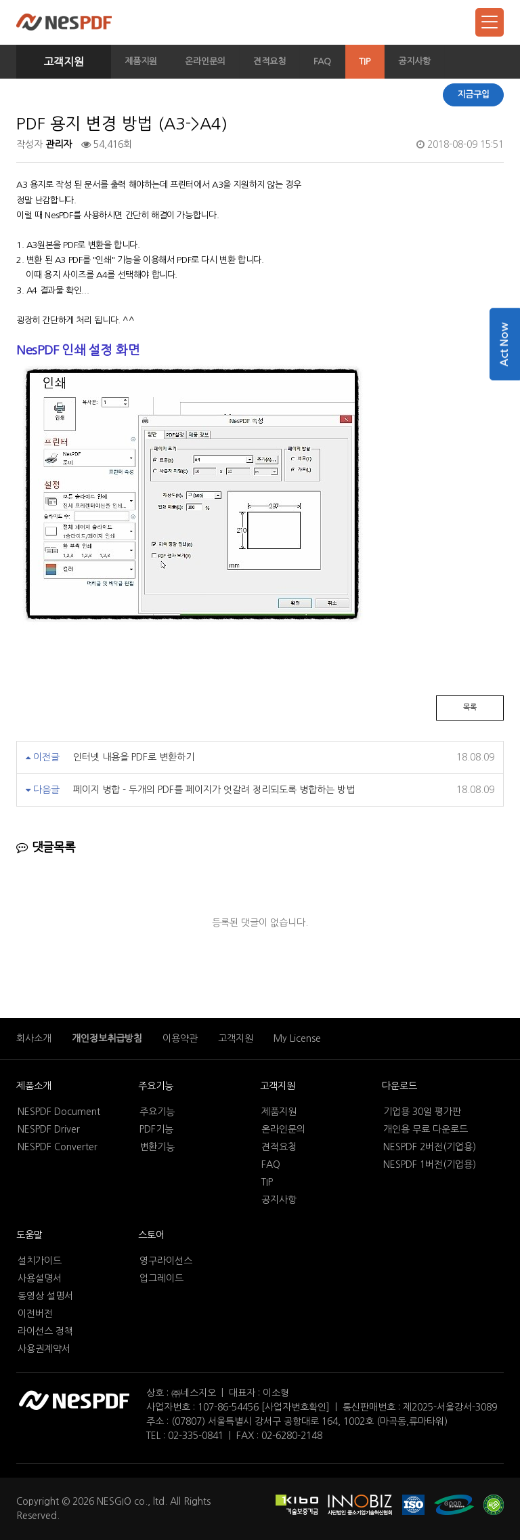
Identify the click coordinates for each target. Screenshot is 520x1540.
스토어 (151, 1235)
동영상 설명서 (45, 1296)
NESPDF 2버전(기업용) (429, 1147)
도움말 (29, 1235)
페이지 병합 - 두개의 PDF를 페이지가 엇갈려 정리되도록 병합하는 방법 (214, 789)
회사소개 (33, 1038)
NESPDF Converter (58, 1147)
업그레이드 (161, 1278)
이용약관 (180, 1038)
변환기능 (157, 1147)
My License (297, 1038)
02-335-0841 (195, 1435)
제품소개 (33, 1086)
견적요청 (269, 61)
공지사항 (414, 61)
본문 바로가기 (0, 0)
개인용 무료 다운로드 (425, 1129)
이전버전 (35, 1313)
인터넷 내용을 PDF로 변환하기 (133, 757)
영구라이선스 (165, 1260)
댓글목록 (45, 847)
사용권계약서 (44, 1349)
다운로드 (399, 1086)
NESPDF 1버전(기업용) (429, 1164)
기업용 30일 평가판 (422, 1111)
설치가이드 (40, 1260)
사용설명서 (40, 1278)
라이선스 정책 (45, 1331)
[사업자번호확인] (295, 1407)
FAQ (322, 61)
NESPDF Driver (49, 1129)
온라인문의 (205, 61)
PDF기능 (156, 1129)
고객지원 (63, 61)
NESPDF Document (59, 1111)
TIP (364, 61)
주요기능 (155, 1086)
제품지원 (141, 61)
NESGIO (114, 1501)
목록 (470, 707)
